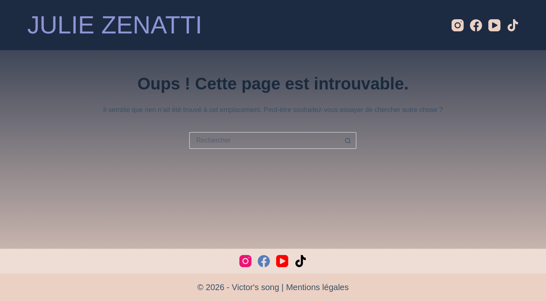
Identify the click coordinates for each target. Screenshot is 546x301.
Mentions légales (317, 287)
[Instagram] (458, 25)
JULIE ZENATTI (114, 25)
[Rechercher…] (264, 140)
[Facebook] (476, 25)
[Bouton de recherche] (348, 140)
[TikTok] (513, 25)
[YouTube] (494, 25)
